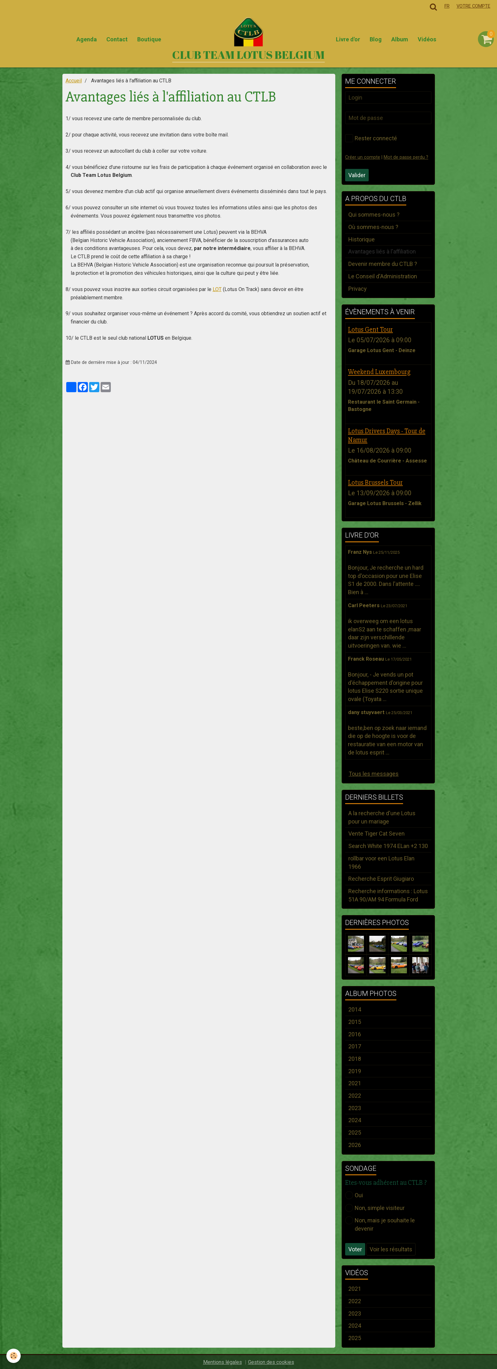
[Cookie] (13, 1356)
